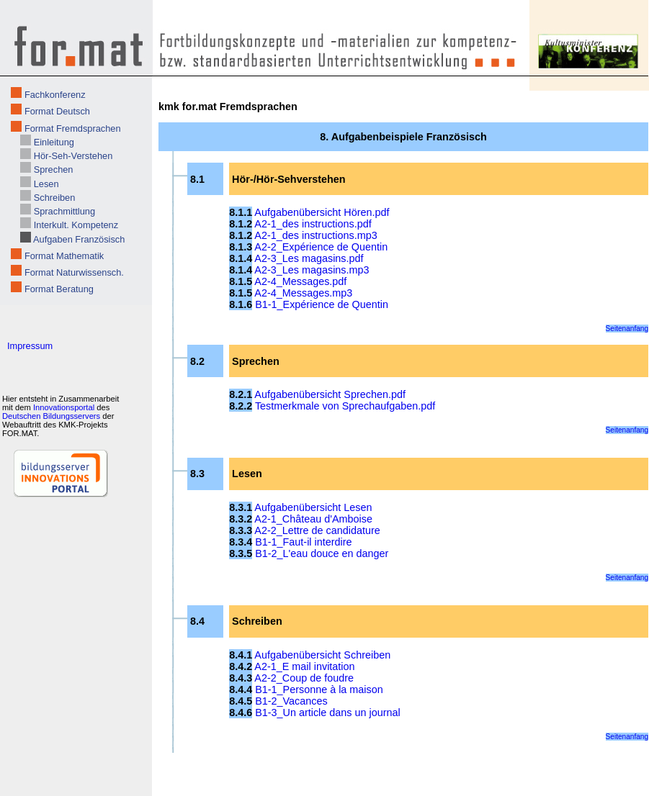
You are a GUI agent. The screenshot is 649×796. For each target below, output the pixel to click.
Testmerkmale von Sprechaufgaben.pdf (345, 406)
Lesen (46, 183)
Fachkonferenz (55, 94)
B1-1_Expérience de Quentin (321, 304)
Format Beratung (59, 289)
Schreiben (55, 197)
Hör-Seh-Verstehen (73, 155)
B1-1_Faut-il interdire (303, 542)
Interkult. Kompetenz (76, 225)
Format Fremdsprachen (72, 128)
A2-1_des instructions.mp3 (315, 235)
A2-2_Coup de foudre (304, 678)
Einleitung (54, 142)
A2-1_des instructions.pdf (312, 224)
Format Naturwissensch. (74, 272)
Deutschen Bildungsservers (51, 416)
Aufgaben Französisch (79, 239)
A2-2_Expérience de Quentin (321, 247)
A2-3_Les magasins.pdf (308, 258)
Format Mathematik (64, 255)
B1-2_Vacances (291, 701)
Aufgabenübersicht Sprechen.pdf (330, 394)
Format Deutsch (57, 111)
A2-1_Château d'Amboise (313, 519)
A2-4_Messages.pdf (300, 281)
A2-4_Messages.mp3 (303, 293)
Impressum (30, 345)
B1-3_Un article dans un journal (327, 712)
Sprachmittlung (64, 211)
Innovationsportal (63, 407)
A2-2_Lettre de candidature (317, 530)
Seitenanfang (627, 329)
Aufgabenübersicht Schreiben (322, 655)
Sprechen (53, 169)
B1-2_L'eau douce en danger (321, 553)
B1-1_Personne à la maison (319, 689)
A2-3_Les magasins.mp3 (311, 270)
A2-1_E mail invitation (304, 666)
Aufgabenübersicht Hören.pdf (321, 212)
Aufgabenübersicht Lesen (313, 507)
